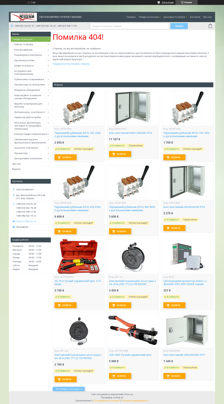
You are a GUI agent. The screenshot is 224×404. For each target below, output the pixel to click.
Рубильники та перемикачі (29, 79)
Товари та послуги (149, 16)
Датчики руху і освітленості (29, 112)
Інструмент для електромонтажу (23, 72)
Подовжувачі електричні (28, 54)
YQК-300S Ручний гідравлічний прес (130, 354)
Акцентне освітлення (26, 147)
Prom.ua (129, 394)
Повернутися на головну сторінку (71, 63)
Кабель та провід (23, 44)
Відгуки (16, 169)
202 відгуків (168, 2)
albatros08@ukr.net (26, 221)
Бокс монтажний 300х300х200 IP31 (184, 354)
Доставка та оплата (174, 16)
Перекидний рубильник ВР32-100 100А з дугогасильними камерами (186, 134)
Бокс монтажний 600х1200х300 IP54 (130, 132)
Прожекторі (20, 153)
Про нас (207, 16)
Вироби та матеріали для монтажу (28, 105)
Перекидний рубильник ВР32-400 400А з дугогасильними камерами (132, 208)
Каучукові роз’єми (24, 60)
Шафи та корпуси (24, 65)
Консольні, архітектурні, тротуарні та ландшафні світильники (27, 125)
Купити (66, 157)
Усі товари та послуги (67, 388)
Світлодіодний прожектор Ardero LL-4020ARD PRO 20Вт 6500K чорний (185, 282)
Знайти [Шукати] (179, 26)
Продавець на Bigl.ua (112, 397)
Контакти (195, 16)
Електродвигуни (23, 49)
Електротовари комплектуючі (30, 134)
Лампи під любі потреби (27, 117)
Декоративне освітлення (28, 158)
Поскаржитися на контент (107, 400)
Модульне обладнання (27, 89)
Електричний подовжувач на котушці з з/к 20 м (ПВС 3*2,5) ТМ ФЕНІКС (132, 282)
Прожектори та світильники (29, 84)
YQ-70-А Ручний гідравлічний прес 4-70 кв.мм (78, 282)
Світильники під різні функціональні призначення (30, 141)
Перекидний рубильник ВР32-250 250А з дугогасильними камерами (78, 134)
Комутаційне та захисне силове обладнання (27, 97)
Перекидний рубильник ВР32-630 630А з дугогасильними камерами (78, 208)
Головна (131, 16)
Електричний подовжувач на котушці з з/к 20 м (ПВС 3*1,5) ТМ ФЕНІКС (78, 356)
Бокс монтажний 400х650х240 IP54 (184, 207)
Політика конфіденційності (135, 400)
